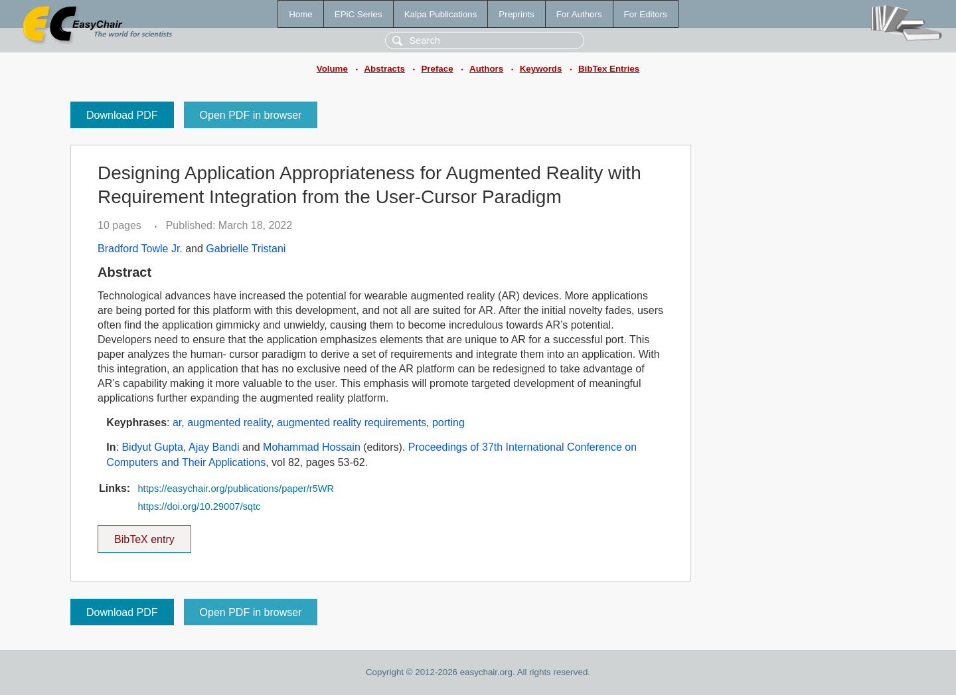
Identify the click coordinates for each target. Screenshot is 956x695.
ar (177, 422)
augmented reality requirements (351, 422)
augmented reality (229, 422)
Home (301, 14)
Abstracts (384, 69)
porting (448, 422)
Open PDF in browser (251, 115)
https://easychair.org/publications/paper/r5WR (235, 488)
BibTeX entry (144, 535)
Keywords (541, 69)
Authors (486, 69)
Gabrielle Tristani (245, 248)
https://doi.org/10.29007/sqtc (198, 506)
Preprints (516, 14)
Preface (437, 69)
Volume (332, 69)
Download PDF (122, 115)
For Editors (645, 14)
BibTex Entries (608, 69)
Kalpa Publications (440, 14)
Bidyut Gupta (152, 447)
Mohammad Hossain (311, 447)
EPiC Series (358, 14)
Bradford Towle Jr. (140, 248)
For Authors (579, 14)
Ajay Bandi (214, 447)
